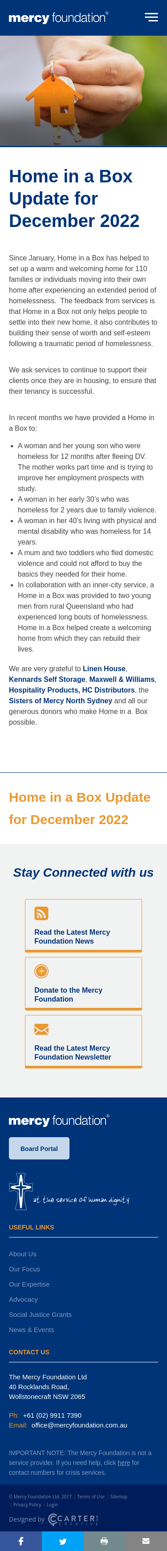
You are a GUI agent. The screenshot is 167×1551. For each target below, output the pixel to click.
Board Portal (39, 1148)
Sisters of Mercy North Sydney (60, 701)
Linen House (104, 668)
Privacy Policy (27, 1505)
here (124, 1462)
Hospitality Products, (44, 690)
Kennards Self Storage (47, 679)
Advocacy (23, 1299)
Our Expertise (29, 1284)
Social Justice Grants (40, 1314)
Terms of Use (91, 1496)
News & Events (31, 1329)
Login (52, 1505)
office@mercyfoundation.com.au (78, 1425)
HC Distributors (108, 690)
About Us (23, 1254)
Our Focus (24, 1269)
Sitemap (118, 1496)
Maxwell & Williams (122, 679)
